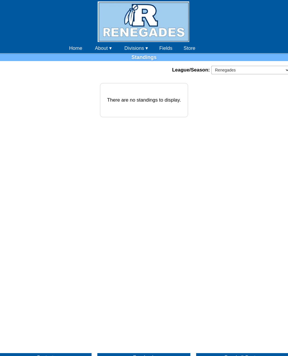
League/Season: (191, 70)
